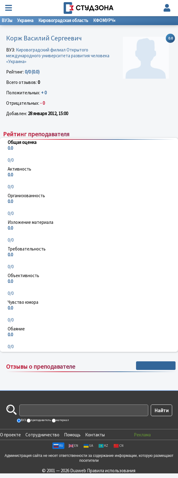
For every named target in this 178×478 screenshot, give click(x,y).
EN (73, 445)
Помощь (72, 435)
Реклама (142, 435)
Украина (25, 20)
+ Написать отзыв (155, 365)
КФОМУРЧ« (104, 20)
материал (62, 420)
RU (58, 445)
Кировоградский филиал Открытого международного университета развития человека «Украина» (57, 55)
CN (118, 445)
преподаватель (40, 420)
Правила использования (111, 470)
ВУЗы (7, 20)
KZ (103, 445)
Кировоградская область (63, 20)
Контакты (95, 435)
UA (88, 445)
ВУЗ (23, 420)
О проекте (10, 435)
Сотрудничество (42, 435)
